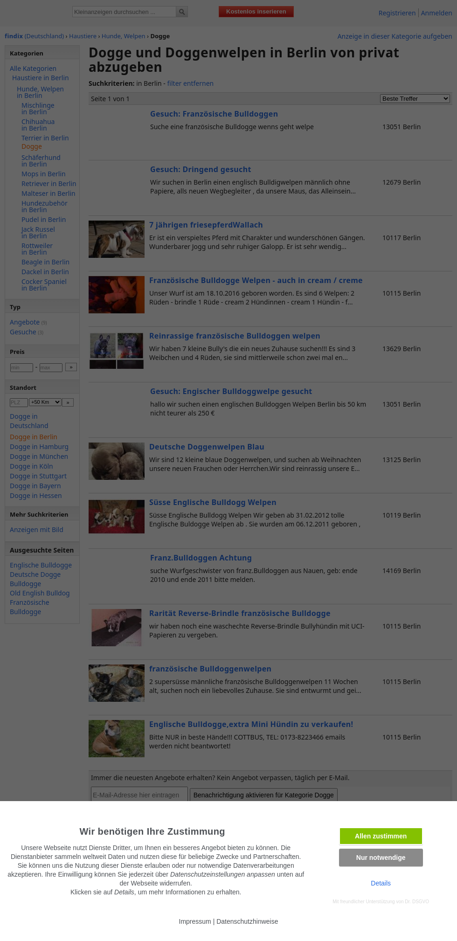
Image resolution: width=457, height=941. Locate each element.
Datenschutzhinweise (247, 921)
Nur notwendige (381, 857)
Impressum (195, 921)
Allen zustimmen (381, 836)
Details (381, 883)
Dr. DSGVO (417, 901)
